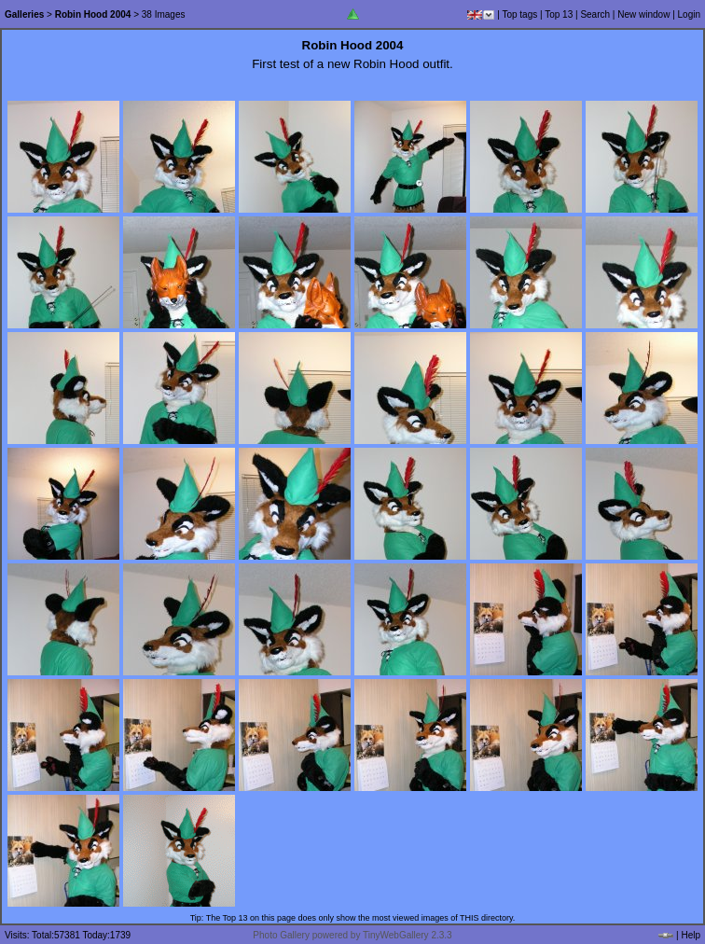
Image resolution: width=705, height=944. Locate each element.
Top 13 (559, 14)
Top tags (519, 14)
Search (595, 14)
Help (690, 935)
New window (643, 14)
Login (689, 14)
